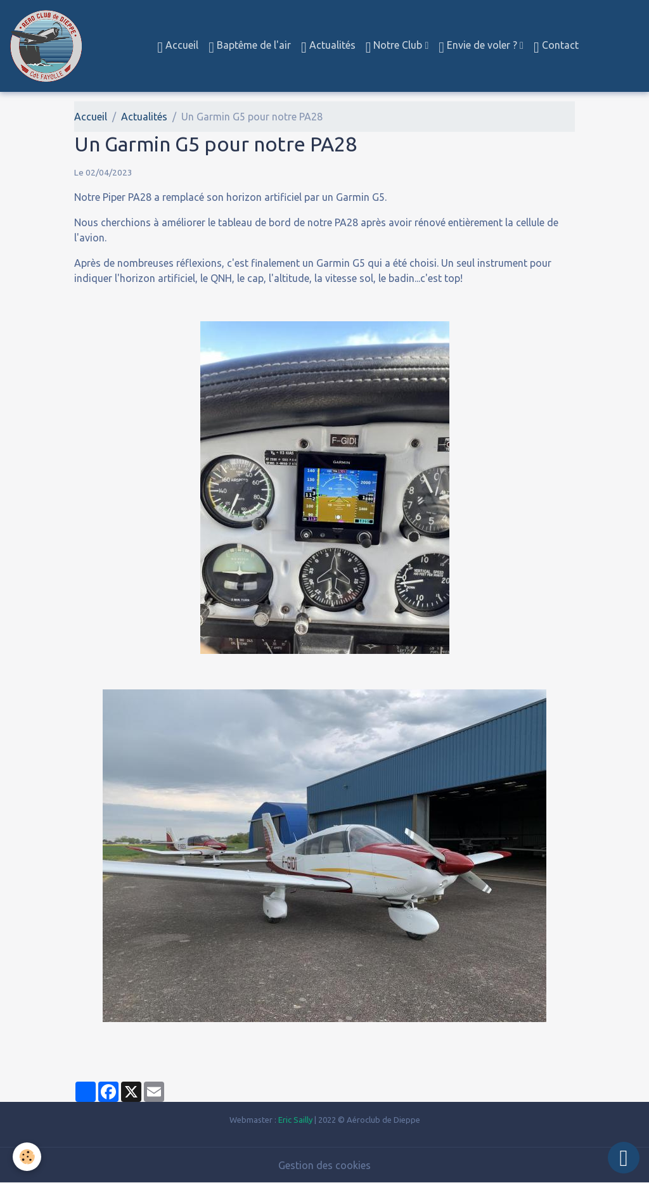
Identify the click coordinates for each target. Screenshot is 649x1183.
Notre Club (395, 47)
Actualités (328, 47)
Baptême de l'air (250, 47)
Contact (556, 47)
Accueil (177, 47)
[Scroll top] (623, 1157)
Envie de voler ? (479, 47)
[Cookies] (27, 1156)
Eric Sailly (295, 1119)
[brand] (48, 46)
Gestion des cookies (324, 1165)
